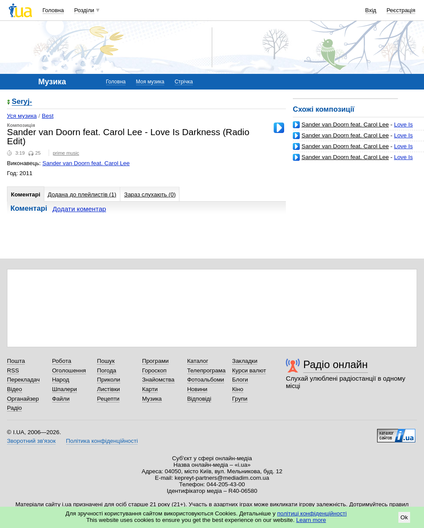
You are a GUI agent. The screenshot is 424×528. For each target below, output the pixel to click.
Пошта (16, 361)
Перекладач (23, 379)
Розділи (84, 10)
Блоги (240, 379)
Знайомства (158, 379)
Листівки (108, 389)
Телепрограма (206, 370)
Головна (53, 10)
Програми (155, 361)
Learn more (311, 520)
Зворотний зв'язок (31, 441)
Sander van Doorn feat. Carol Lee (345, 124)
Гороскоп (154, 370)
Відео (14, 389)
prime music (66, 153)
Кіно (237, 389)
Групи (239, 398)
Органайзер (23, 398)
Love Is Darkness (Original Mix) (353, 139)
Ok (404, 517)
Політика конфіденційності (102, 441)
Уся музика (22, 116)
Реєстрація (401, 10)
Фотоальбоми (205, 379)
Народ (61, 379)
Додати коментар (79, 209)
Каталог (198, 361)
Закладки (244, 361)
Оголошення (69, 370)
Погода (106, 370)
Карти (150, 389)
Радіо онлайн (335, 364)
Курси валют (249, 370)
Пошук (106, 361)
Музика (152, 398)
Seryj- (22, 102)
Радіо (14, 408)
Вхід (371, 10)
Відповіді (199, 398)
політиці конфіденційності (312, 513)
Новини (197, 389)
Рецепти (108, 398)
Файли (61, 398)
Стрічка (184, 82)
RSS (13, 370)
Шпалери (64, 389)
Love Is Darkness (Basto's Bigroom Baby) (353, 160)
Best (47, 116)
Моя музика (150, 82)
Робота (61, 361)
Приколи (108, 379)
